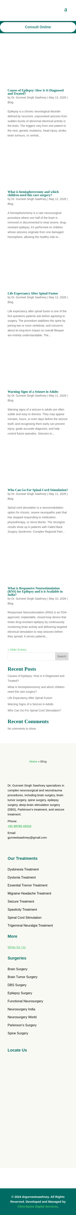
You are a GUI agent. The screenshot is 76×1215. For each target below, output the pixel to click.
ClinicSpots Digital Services (37, 1206)
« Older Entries (17, 649)
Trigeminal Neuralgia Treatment (30, 925)
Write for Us (17, 947)
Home (33, 761)
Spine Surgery (18, 1033)
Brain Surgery (18, 969)
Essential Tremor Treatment (28, 885)
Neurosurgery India (21, 1009)
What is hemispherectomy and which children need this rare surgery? (33, 193)
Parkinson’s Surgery (22, 1025)
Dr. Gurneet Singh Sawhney (29, 97)
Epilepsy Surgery (20, 993)
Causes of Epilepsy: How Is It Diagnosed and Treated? (36, 92)
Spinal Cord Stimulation (25, 917)
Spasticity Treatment (22, 909)
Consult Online (38, 27)
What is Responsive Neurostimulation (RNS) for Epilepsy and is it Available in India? (35, 591)
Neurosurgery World (22, 1017)
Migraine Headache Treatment (29, 893)
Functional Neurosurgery (25, 1001)
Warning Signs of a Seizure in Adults (33, 391)
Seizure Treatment (21, 901)
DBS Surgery (17, 985)
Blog (10, 102)
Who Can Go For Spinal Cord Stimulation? (38, 490)
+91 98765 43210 (19, 826)
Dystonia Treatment (22, 877)
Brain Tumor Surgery (23, 977)
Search (61, 656)
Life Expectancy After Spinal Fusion (33, 293)
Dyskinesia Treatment (23, 869)
